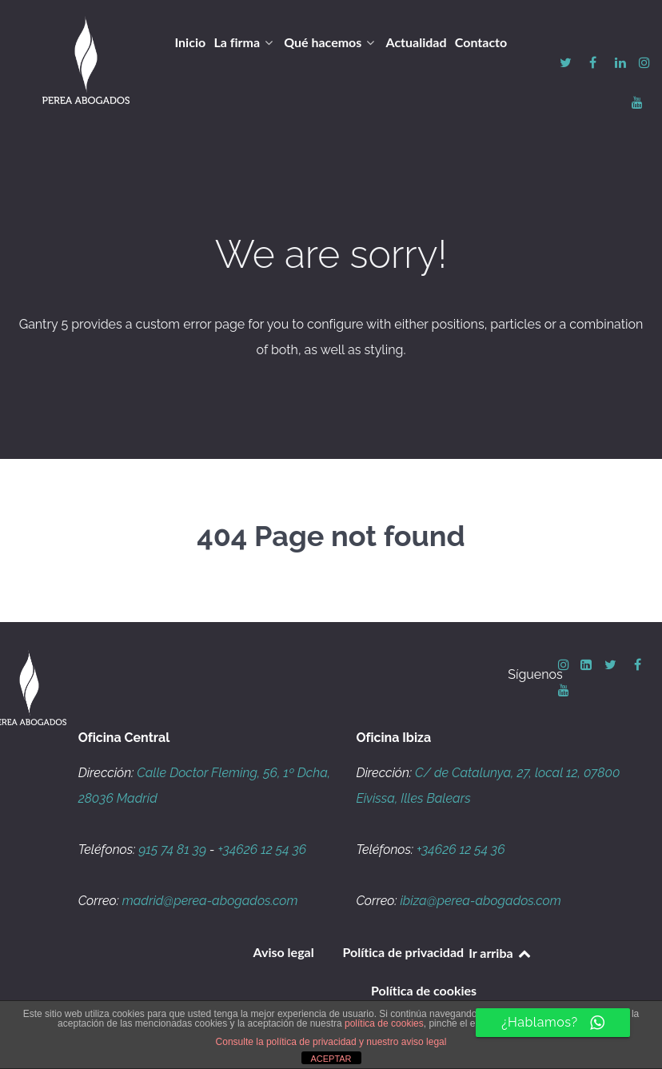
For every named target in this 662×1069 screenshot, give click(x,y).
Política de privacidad (404, 951)
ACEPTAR (330, 1058)
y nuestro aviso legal (402, 1041)
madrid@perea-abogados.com (210, 900)
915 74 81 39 (172, 849)
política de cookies (384, 1023)
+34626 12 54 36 (262, 849)
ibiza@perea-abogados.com (480, 900)
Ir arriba (500, 952)
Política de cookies (424, 990)
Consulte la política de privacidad (286, 1041)
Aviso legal (283, 951)
